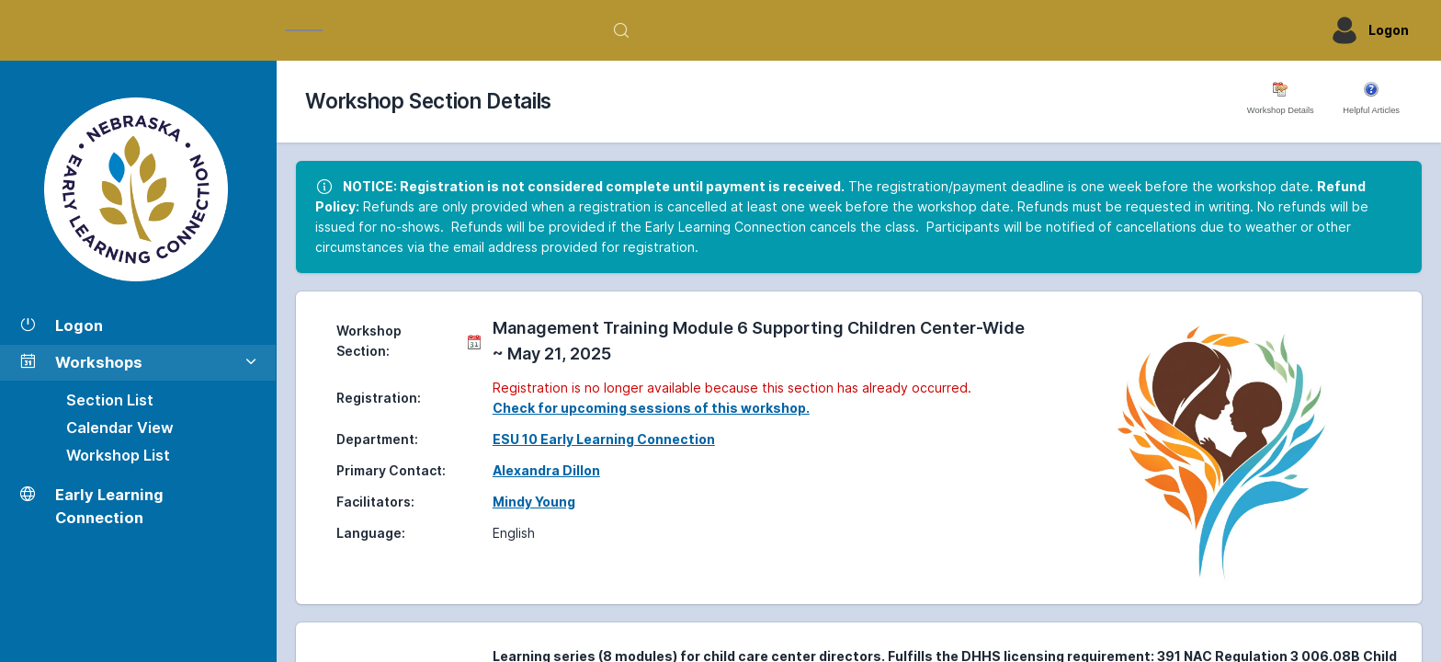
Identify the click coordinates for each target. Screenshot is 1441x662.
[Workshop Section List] (138, 189)
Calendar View (120, 427)
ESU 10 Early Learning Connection (604, 439)
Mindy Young (534, 501)
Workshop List (118, 455)
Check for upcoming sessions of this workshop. (651, 408)
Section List (109, 400)
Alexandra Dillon (546, 470)
